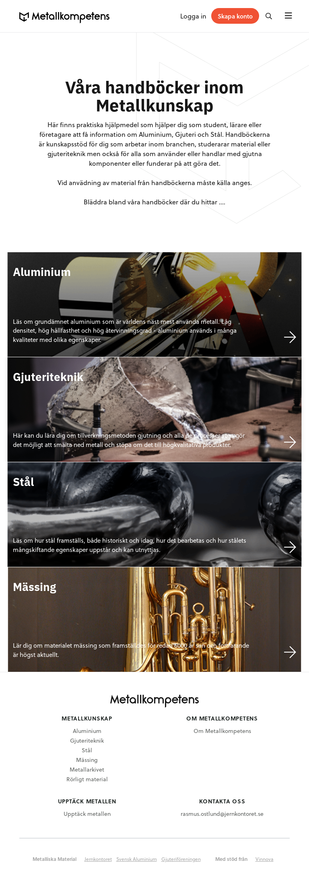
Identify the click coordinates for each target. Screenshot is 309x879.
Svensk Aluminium (136, 859)
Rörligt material (87, 779)
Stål (87, 750)
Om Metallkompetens (222, 731)
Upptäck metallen (87, 813)
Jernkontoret (98, 859)
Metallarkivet (87, 769)
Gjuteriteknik (87, 740)
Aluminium (87, 731)
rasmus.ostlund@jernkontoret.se (222, 813)
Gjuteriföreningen (181, 859)
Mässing (87, 759)
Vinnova (264, 859)
